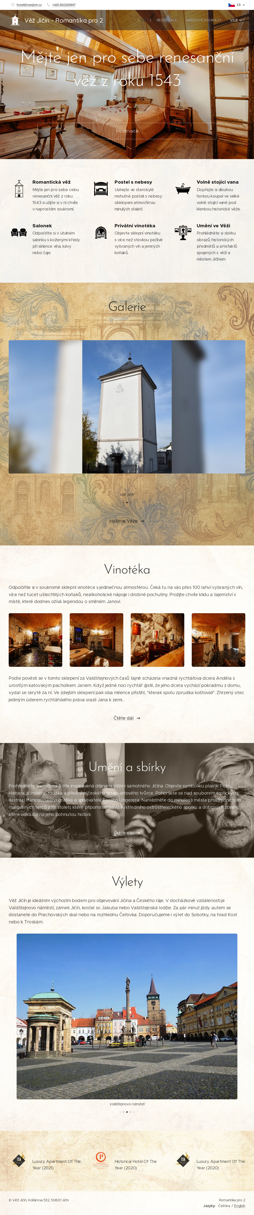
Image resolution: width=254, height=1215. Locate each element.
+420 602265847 (63, 4)
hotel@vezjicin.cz (29, 4)
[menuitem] (145, 20)
